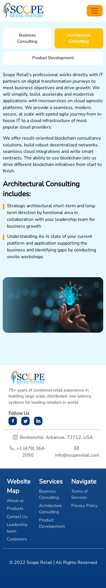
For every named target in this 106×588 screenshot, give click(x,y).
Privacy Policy (84, 505)
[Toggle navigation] (95, 10)
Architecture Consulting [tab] (78, 38)
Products (15, 508)
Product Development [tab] (53, 58)
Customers (17, 539)
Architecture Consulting (50, 509)
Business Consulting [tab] (27, 38)
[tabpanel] (53, 202)
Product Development (52, 523)
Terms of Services (79, 494)
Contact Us (17, 516)
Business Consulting (49, 494)
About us (15, 500)
